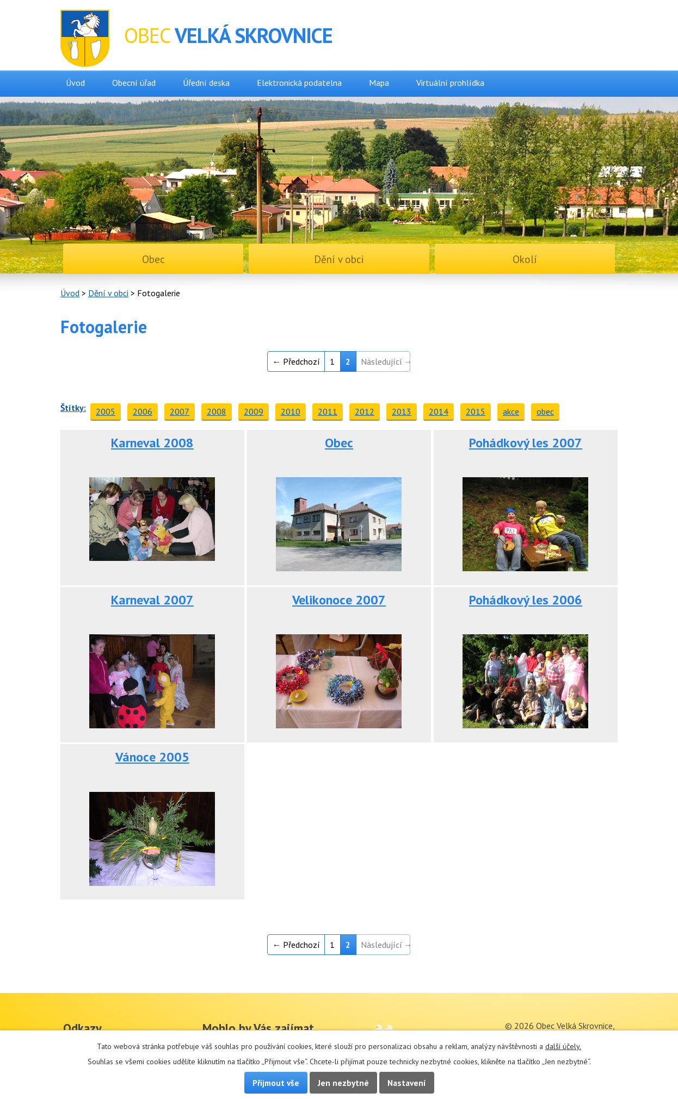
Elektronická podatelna (299, 82)
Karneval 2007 (152, 599)
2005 (105, 411)
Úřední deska (206, 82)
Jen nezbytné (343, 1082)
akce (511, 411)
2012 (364, 411)
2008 (216, 411)
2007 (179, 411)
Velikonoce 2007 (339, 599)
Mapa (379, 82)
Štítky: (73, 407)
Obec (339, 442)
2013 (401, 411)
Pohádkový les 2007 (525, 442)
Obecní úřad (134, 82)
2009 (253, 411)
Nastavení (406, 1082)
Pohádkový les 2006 (525, 599)
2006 (142, 411)
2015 (475, 411)
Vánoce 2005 (152, 756)
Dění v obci (108, 293)
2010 (290, 411)
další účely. (563, 1046)
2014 (438, 411)
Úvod (75, 82)
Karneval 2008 (152, 442)
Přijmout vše (275, 1082)
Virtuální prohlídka (450, 82)
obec (545, 411)
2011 (327, 411)
